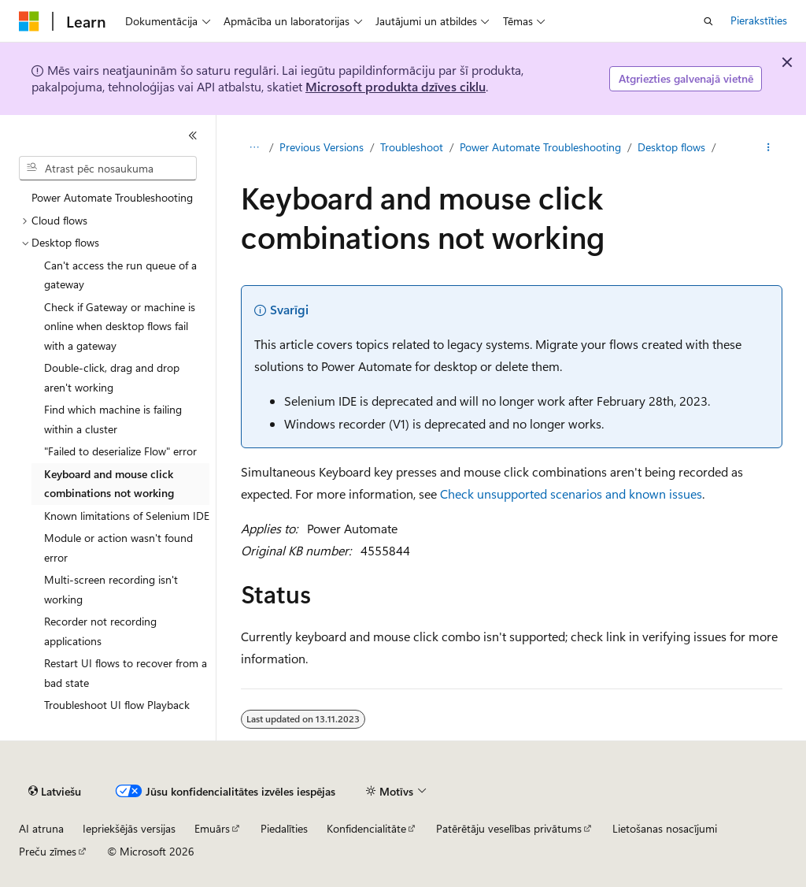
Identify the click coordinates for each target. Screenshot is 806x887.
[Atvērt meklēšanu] (708, 21)
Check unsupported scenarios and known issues (571, 493)
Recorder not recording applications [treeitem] (100, 631)
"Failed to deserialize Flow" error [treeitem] (120, 451)
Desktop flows (671, 146)
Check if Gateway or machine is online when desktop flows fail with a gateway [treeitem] (119, 326)
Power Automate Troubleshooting (540, 146)
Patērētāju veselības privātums (509, 828)
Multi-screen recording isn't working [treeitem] (111, 589)
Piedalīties (284, 828)
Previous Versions (321, 146)
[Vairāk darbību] (768, 147)
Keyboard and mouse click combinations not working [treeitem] (109, 483)
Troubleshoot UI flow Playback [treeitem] (117, 704)
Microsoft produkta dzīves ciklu (395, 86)
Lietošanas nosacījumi (664, 828)
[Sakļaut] (192, 135)
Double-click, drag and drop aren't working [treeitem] (111, 377)
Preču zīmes (47, 851)
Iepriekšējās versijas (129, 828)
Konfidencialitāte (366, 828)
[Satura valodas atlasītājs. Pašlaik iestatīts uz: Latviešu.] (55, 791)
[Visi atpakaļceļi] (254, 147)
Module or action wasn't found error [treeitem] (118, 547)
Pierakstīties (758, 20)
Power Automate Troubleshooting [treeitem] (112, 197)
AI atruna (41, 828)
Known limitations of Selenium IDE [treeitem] (126, 515)
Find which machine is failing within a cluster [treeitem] (113, 419)
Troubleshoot (411, 146)
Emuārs (212, 828)
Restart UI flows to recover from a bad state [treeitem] (125, 672)
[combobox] (108, 168)
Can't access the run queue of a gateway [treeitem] (120, 275)
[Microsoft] (29, 21)
